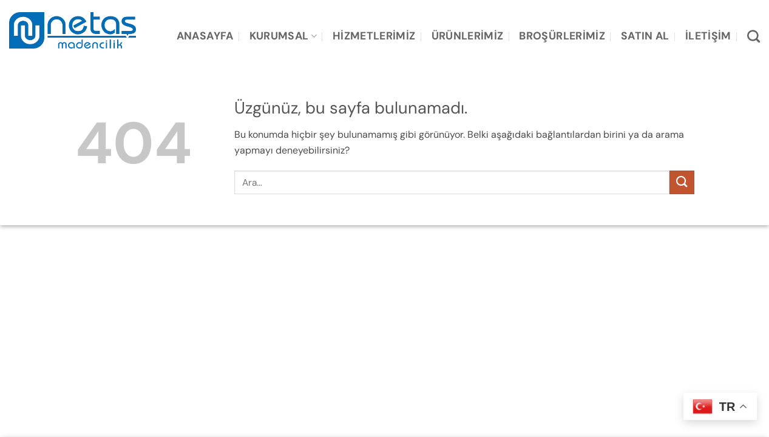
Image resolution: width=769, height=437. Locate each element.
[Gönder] (681, 182)
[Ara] (753, 36)
